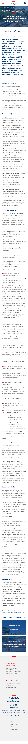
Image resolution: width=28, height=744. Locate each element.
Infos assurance (9, 716)
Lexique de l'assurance (11, 676)
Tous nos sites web (14, 719)
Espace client (5, 714)
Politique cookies (14, 733)
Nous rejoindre (17, 716)
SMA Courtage (13, 714)
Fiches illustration (10, 689)
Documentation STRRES (11, 691)
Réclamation (14, 725)
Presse (23, 716)
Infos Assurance (10, 7)
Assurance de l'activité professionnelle (11, 673)
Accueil (4, 7)
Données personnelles (14, 730)
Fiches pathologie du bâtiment (13, 687)
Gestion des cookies (14, 735)
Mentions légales (14, 728)
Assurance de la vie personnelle (13, 675)
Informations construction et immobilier (13, 11)
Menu (3, 3)
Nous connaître (14, 711)
